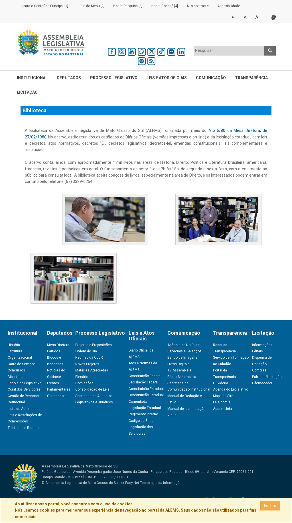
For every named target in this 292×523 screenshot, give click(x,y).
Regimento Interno (143, 414)
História (14, 345)
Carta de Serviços (22, 364)
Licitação (27, 92)
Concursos (16, 370)
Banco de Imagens (182, 357)
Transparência (251, 77)
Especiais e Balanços (184, 351)
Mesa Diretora (58, 345)
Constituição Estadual (146, 389)
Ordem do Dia (86, 351)
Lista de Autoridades (24, 409)
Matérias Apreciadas (91, 370)
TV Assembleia (179, 370)
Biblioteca (15, 377)
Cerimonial (16, 402)
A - (233, 17)
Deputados (69, 77)
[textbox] (229, 50)
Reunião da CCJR (89, 357)
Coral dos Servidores (24, 389)
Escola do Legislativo (24, 383)
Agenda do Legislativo (230, 389)
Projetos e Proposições (93, 345)
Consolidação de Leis (92, 389)
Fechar (270, 505)
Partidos (53, 351)
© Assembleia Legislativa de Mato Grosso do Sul (80, 483)
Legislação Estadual (145, 408)
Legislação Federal (144, 382)
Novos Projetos (87, 364)
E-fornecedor (262, 383)
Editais (257, 351)
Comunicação (211, 77)
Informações (262, 345)
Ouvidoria (220, 383)
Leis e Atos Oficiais (167, 77)
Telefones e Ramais (23, 428)
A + (258, 17)
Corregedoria (57, 396)
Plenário (81, 377)
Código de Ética (141, 421)
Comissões (84, 383)
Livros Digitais (178, 364)
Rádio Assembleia (181, 377)
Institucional (32, 77)
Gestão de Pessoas (23, 396)
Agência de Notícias (183, 345)
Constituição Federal (145, 376)
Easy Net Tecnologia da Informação (153, 483)
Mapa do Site (223, 396)
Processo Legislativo (113, 77)
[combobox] (229, 51)
